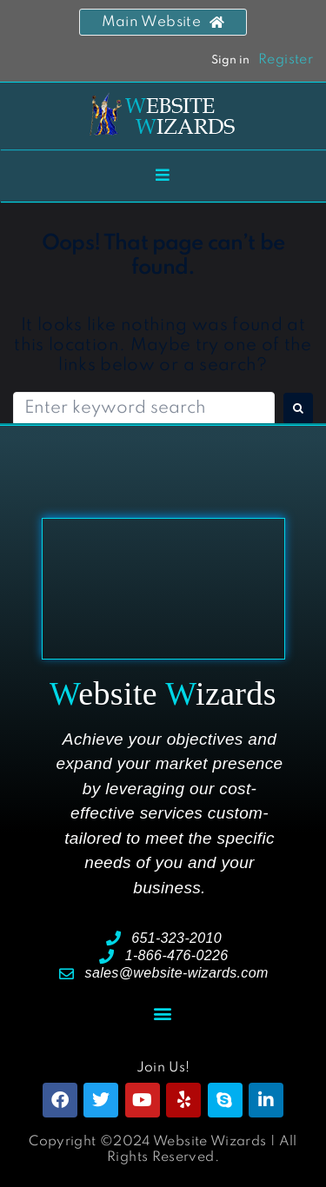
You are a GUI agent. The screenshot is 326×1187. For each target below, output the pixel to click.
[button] (163, 1012)
